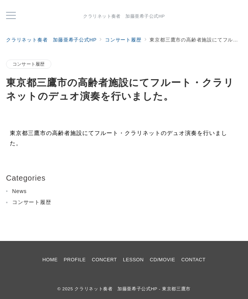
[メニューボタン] (11, 16)
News (19, 191)
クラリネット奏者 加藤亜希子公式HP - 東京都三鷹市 (132, 288)
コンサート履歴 (28, 63)
